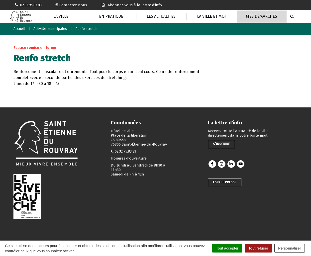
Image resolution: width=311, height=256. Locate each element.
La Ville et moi (211, 16)
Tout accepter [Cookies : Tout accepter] (227, 248)
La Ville (60, 16)
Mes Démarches (261, 16)
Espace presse (224, 182)
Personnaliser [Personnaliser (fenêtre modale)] (289, 248)
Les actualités (161, 16)
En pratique (111, 16)
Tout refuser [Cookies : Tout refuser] (258, 248)
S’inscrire (221, 144)
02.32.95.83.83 (125, 151)
